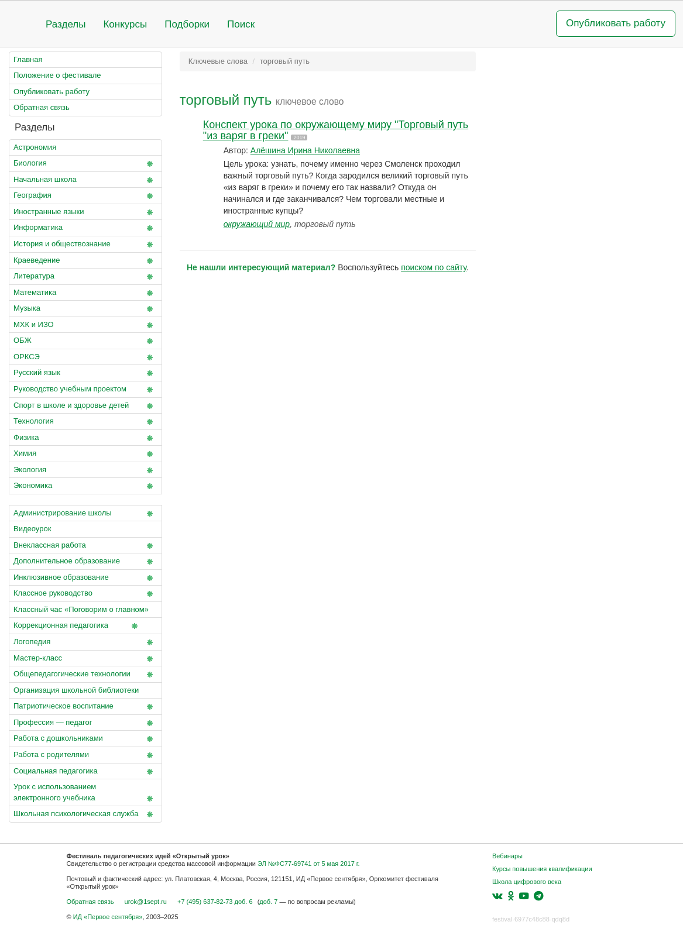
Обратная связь (41, 107)
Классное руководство (85, 594)
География (85, 196)
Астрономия (34, 147)
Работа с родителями (85, 755)
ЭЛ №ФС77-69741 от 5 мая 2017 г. (309, 863)
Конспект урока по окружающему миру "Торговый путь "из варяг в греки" (335, 130)
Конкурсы (125, 24)
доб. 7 (268, 901)
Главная (27, 59)
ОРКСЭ (85, 357)
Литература (85, 277)
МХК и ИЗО (85, 325)
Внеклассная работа (85, 546)
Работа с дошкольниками (85, 739)
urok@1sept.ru (146, 901)
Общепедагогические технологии (85, 674)
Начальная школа (85, 180)
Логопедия (85, 642)
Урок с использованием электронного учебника (85, 793)
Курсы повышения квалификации (542, 868)
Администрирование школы (85, 514)
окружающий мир (257, 224)
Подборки (187, 24)
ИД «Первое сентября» (108, 916)
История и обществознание (85, 244)
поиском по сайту (433, 267)
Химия (85, 454)
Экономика (85, 486)
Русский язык (85, 373)
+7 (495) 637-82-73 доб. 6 (215, 901)
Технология (85, 422)
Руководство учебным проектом (85, 390)
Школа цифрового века (526, 881)
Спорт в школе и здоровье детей (85, 406)
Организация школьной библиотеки (76, 690)
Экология (85, 470)
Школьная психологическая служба (85, 814)
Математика (85, 293)
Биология (85, 164)
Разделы (65, 24)
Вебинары (507, 855)
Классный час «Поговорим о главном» (85, 611)
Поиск (241, 24)
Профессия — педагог (85, 723)
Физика (85, 438)
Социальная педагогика (85, 772)
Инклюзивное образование (85, 578)
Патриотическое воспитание (85, 707)
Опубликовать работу (615, 23)
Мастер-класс (85, 659)
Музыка (85, 309)
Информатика (85, 228)
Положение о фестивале (57, 75)
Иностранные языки (85, 212)
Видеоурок (32, 528)
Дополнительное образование (85, 562)
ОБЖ (85, 341)
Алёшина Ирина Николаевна (305, 150)
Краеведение (85, 261)
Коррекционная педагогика (77, 626)
